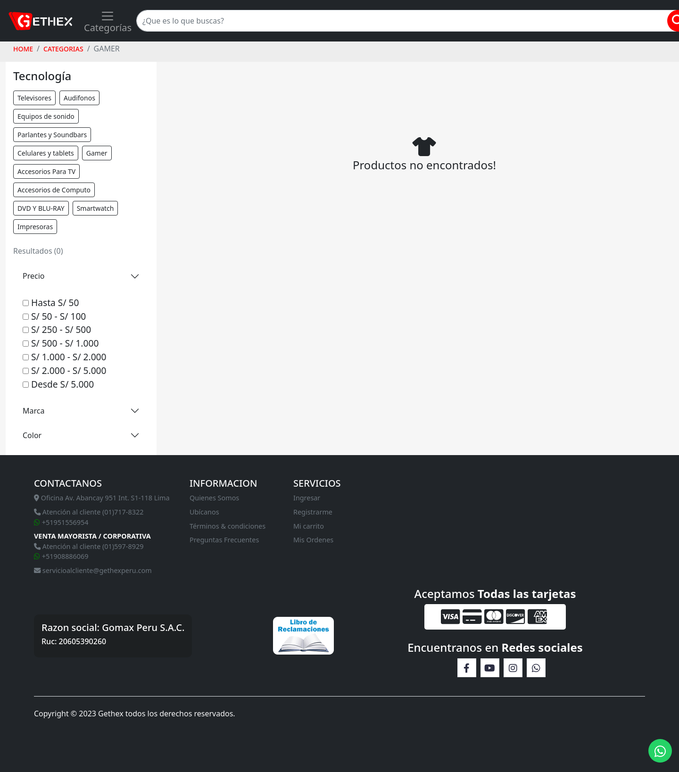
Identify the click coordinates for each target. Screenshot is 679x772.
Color (32, 435)
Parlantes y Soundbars (52, 134)
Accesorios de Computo (54, 189)
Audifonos (79, 97)
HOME (23, 48)
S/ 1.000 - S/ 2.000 (65, 356)
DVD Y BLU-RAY (41, 208)
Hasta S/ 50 (51, 302)
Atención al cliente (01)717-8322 (88, 511)
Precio (33, 276)
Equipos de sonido (46, 116)
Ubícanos (204, 511)
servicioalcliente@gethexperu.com (93, 570)
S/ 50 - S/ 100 (54, 316)
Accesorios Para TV (46, 171)
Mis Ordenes (313, 539)
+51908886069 (61, 556)
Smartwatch (95, 208)
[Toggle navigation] (108, 20)
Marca (33, 411)
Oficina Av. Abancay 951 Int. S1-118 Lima (102, 497)
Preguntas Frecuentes (224, 539)
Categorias (63, 48)
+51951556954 (61, 522)
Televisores (34, 97)
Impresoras (35, 226)
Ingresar (306, 497)
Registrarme (312, 511)
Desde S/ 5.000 (58, 384)
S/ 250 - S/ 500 (57, 329)
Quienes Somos (214, 497)
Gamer (97, 153)
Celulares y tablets (45, 153)
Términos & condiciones (227, 526)
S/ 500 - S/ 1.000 (61, 343)
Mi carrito (308, 526)
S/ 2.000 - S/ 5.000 (65, 370)
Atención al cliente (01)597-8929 (88, 546)
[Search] (406, 21)
